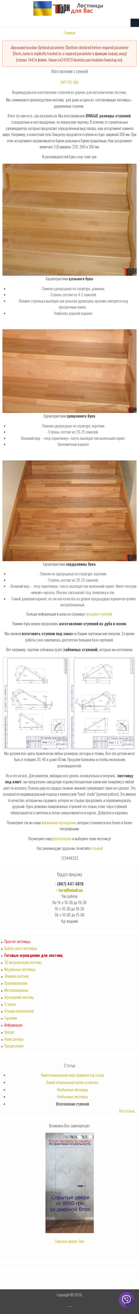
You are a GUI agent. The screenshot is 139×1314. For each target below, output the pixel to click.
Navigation (135, 23)
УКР (63, 82)
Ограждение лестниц (19, 997)
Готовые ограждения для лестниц (33, 955)
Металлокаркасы (16, 990)
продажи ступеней (99, 614)
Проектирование (16, 983)
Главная (69, 33)
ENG (76, 82)
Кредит (9, 1032)
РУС (70, 82)
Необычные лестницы (72, 1089)
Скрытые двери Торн (69, 1241)
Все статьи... (128, 1111)
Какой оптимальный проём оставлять (72, 1082)
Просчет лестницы (17, 941)
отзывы (96, 848)
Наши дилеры (14, 1039)
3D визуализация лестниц (23, 962)
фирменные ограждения (59, 822)
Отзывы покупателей (19, 1011)
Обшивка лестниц (16, 976)
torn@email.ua (70, 890)
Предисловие (14, 1046)
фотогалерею (62, 838)
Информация (13, 1025)
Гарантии (10, 1018)
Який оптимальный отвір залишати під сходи (72, 1075)
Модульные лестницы (20, 969)
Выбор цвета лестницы (20, 948)
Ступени (10, 1004)
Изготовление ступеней (72, 1104)
